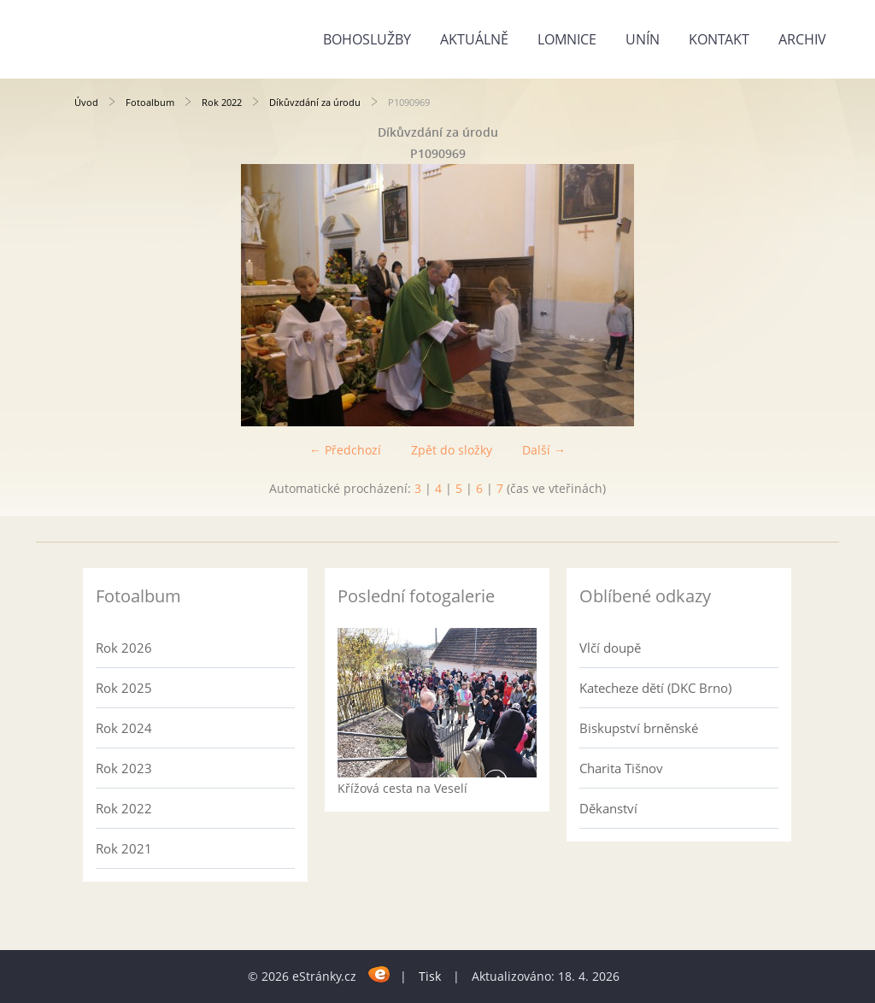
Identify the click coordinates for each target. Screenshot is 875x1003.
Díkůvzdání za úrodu (315, 102)
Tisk (430, 976)
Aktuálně (474, 39)
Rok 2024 (124, 727)
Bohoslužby (367, 39)
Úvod (86, 102)
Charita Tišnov (621, 768)
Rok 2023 (124, 768)
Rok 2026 (124, 647)
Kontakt (719, 39)
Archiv (802, 39)
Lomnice (566, 39)
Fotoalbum (150, 102)
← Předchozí (345, 450)
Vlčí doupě (610, 647)
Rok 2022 (222, 102)
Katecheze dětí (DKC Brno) (655, 687)
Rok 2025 (124, 687)
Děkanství (608, 808)
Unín (642, 39)
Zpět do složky (451, 450)
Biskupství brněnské (638, 727)
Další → (544, 450)
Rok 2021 (124, 848)
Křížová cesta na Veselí (402, 788)
